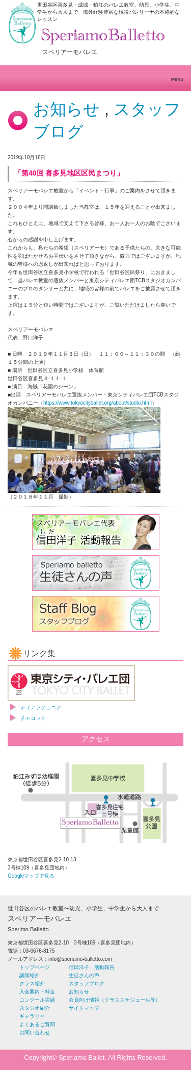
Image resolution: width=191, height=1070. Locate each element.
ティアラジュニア (40, 707)
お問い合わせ (34, 1032)
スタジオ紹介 (34, 1008)
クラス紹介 (32, 983)
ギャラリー (32, 1016)
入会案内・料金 (37, 991)
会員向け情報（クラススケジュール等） (114, 1000)
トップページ (34, 967)
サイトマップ (84, 1008)
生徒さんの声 (84, 975)
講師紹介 (29, 975)
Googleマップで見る (31, 876)
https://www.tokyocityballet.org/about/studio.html (97, 403)
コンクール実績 (37, 1000)
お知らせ (66, 109)
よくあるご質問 (37, 1024)
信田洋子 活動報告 (92, 967)
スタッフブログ (86, 983)
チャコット (33, 718)
